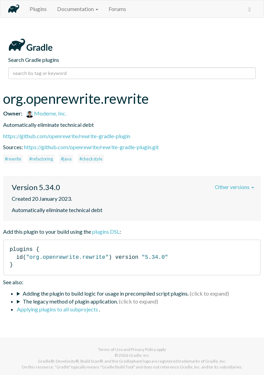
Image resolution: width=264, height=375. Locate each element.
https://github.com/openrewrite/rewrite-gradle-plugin (66, 136)
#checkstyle (90, 159)
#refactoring (41, 159)
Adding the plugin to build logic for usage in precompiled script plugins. (106, 293)
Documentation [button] (77, 8)
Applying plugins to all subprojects (58, 309)
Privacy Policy (143, 349)
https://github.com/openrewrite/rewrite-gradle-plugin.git (91, 147)
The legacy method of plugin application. (70, 301)
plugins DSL (106, 231)
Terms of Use (110, 349)
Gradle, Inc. (139, 355)
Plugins (38, 8)
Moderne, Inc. (46, 113)
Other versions (234, 187)
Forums (117, 8)
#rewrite (13, 159)
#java (66, 159)
